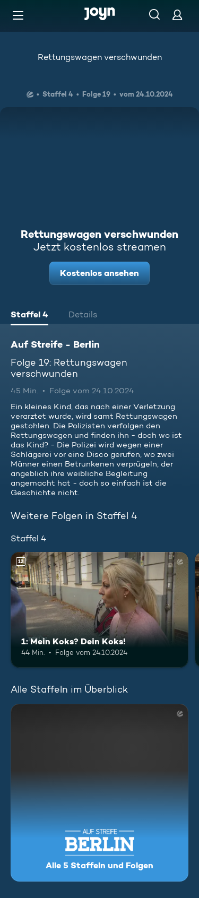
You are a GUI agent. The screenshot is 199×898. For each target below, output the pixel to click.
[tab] (29, 315)
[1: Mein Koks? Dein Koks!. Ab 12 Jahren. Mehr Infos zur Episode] (99, 610)
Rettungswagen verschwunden (100, 57)
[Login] (177, 14)
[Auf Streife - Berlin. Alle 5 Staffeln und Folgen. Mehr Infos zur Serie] (99, 793)
